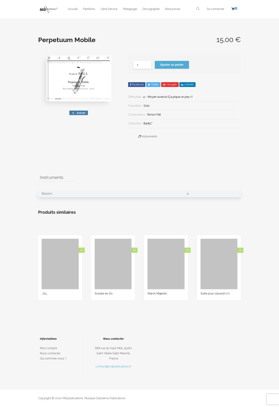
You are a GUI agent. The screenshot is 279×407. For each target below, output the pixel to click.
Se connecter (215, 9)
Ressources (172, 9)
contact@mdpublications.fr (113, 366)
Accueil (73, 9)
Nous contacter (50, 353)
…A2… (45, 293)
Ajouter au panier (172, 64)
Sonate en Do (104, 293)
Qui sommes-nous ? (53, 358)
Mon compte (48, 348)
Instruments (147, 136)
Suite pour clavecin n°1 (215, 293)
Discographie (151, 9)
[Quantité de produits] (142, 65)
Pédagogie (130, 9)
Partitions (89, 9)
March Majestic (157, 293)
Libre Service (109, 9)
